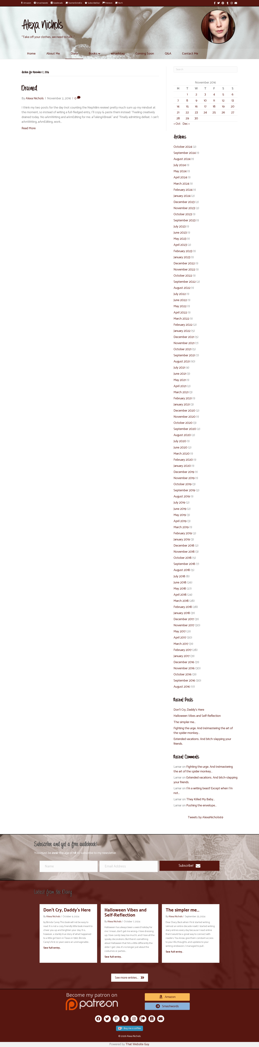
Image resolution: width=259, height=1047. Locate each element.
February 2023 (183, 251)
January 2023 (182, 257)
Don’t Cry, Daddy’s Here (189, 709)
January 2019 (182, 539)
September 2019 (184, 490)
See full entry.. (52, 948)
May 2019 (180, 515)
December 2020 (184, 410)
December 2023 (184, 202)
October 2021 (182, 349)
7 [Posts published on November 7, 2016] (178, 100)
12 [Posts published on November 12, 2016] (223, 100)
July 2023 (180, 226)
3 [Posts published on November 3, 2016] (205, 94)
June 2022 (180, 300)
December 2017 (184, 619)
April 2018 (180, 594)
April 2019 (180, 521)
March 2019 (181, 527)
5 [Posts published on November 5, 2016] (223, 94)
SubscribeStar (92, 3)
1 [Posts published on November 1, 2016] (187, 94)
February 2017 (183, 650)
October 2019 (183, 484)
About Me (53, 53)
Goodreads (57, 3)
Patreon (107, 3)
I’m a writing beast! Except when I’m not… (203, 791)
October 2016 (183, 674)
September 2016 (184, 680)
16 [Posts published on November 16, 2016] (196, 106)
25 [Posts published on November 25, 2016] (214, 112)
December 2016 (184, 662)
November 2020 (185, 416)
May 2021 (180, 380)
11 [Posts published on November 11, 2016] (214, 100)
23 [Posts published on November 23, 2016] (196, 112)
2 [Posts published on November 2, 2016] (196, 94)
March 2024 (181, 183)
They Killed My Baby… (200, 799)
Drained (29, 88)
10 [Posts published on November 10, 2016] (205, 100)
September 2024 (185, 153)
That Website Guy (137, 1044)
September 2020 (185, 429)
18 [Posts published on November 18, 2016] (214, 106)
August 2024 (182, 159)
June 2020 (180, 447)
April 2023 (180, 245)
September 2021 (184, 355)
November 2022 (184, 269)
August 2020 (182, 435)
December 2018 (184, 545)
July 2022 (180, 294)
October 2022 (183, 275)
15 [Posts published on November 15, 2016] (187, 106)
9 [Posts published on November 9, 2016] (196, 100)
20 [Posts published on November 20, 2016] (232, 106)
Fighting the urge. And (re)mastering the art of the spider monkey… (203, 731)
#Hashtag (118, 53)
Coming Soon (144, 53)
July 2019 (179, 502)
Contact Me (190, 53)
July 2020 (180, 441)
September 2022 (185, 282)
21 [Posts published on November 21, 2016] (178, 112)
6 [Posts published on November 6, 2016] (232, 94)
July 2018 (179, 576)
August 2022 (182, 288)
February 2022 (183, 325)
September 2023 (185, 220)
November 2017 (184, 625)
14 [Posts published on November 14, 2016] (178, 106)
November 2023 (184, 208)
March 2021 (181, 392)
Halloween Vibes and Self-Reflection (197, 716)
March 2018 (181, 601)
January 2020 (182, 466)
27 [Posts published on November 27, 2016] (232, 112)
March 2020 (182, 453)
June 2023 (180, 232)
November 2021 (184, 343)
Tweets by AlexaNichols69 (205, 817)
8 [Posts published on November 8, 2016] (187, 100)
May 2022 (180, 306)
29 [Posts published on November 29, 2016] (187, 118)
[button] (189, 866)
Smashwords (41, 3)
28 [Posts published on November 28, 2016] (178, 118)
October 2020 (183, 423)
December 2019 (184, 472)
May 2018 (180, 588)
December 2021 (184, 337)
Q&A (168, 53)
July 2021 (179, 367)
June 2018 (180, 582)
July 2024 (180, 165)
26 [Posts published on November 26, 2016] (223, 112)
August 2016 (182, 686)
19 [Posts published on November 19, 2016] (223, 106)
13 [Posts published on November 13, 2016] (232, 100)
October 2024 (183, 147)
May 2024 (180, 171)
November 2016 (184, 668)
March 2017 (181, 644)
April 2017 (180, 637)
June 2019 (180, 509)
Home (31, 53)
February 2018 (183, 607)
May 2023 (180, 239)
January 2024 (182, 196)
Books (93, 53)
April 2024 (180, 177)
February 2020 (183, 459)
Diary (74, 53)
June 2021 (180, 373)
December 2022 (184, 263)
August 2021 (182, 361)
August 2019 (182, 496)
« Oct (177, 124)
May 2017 (180, 631)
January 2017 (182, 656)
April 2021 (180, 386)
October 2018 (183, 558)
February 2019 (183, 533)
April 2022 (180, 312)
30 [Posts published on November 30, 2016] (196, 118)
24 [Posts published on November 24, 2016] (205, 112)
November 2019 (184, 478)
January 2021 (182, 404)
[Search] (205, 69)
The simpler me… (185, 722)
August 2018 (182, 570)
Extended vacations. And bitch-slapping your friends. (202, 741)
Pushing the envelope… (201, 805)
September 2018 (184, 564)
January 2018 (182, 613)
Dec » (186, 124)
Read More (29, 128)
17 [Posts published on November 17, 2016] (205, 106)
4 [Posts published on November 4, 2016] (214, 94)
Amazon (26, 3)
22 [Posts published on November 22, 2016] (187, 112)
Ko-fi (119, 3)
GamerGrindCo (73, 3)
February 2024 (183, 190)
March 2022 (181, 318)
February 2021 (183, 398)
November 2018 (184, 551)
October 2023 (183, 214)
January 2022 (182, 331)
